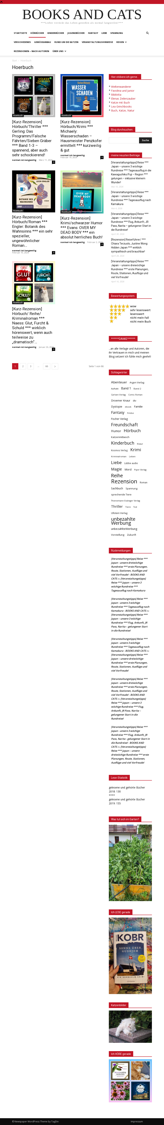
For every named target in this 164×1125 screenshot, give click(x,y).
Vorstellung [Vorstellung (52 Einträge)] (117, 534)
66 (46, 366)
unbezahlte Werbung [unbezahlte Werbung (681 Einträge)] (123, 521)
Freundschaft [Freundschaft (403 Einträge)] (124, 425)
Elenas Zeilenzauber (123, 98)
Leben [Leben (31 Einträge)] (132, 456)
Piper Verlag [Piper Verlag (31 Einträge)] (140, 469)
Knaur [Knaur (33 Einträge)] (140, 443)
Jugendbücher (76, 33)
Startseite (20, 33)
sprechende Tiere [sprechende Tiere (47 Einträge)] (121, 494)
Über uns (59, 51)
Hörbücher (37, 33)
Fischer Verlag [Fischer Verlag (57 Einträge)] (119, 419)
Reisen (121, 42)
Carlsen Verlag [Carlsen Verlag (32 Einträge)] (118, 394)
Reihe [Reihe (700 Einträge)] (117, 475)
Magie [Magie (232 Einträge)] (116, 469)
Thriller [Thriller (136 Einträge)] (117, 506)
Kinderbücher (55, 33)
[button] (147, 33)
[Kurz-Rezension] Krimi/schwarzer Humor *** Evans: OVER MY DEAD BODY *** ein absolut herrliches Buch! (81, 227)
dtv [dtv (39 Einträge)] (134, 400)
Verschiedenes (22, 42)
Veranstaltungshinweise (97, 42)
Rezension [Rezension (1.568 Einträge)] (124, 481)
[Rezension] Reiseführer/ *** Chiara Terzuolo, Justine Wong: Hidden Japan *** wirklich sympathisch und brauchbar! (129, 245)
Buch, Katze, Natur (122, 110)
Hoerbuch (18, 115)
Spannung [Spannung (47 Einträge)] (131, 488)
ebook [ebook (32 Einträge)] (128, 406)
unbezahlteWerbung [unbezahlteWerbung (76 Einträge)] (124, 529)
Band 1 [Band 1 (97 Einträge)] (126, 388)
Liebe (104, 33)
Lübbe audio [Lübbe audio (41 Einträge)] (131, 463)
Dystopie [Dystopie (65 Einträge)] (116, 406)
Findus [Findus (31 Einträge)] (130, 413)
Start (14, 60)
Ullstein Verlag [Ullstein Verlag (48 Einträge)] (119, 513)
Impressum (137, 1121)
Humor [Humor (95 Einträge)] (116, 431)
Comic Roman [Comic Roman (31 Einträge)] (135, 394)
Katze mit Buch (120, 102)
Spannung (116, 33)
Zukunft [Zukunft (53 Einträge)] (131, 534)
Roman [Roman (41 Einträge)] (143, 482)
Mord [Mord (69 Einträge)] (128, 469)
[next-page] (55, 366)
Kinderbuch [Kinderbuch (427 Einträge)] (122, 443)
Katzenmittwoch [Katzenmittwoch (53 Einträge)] (120, 437)
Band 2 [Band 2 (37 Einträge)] (137, 388)
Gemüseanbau (42, 42)
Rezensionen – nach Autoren (31, 51)
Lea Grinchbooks (121, 106)
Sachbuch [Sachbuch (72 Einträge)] (117, 488)
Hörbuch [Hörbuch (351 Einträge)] (132, 431)
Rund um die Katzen (66, 42)
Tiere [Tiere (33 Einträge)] (128, 506)
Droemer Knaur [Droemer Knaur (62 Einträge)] (120, 400)
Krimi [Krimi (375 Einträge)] (135, 450)
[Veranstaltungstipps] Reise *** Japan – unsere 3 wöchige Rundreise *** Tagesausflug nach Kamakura (131, 198)
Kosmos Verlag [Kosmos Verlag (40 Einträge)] (119, 450)
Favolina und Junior (122, 90)
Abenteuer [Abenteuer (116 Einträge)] (119, 382)
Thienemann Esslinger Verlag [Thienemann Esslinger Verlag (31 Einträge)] (125, 500)
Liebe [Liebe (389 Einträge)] (116, 462)
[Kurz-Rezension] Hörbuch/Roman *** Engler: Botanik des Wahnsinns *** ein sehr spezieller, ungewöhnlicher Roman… (32, 231)
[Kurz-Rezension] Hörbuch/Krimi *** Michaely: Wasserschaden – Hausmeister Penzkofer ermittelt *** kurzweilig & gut (81, 136)
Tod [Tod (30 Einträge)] (135, 507)
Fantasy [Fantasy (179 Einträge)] (118, 413)
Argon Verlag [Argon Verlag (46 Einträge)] (137, 382)
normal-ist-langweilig (24, 160)
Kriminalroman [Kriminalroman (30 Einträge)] (118, 456)
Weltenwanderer (121, 86)
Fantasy (93, 33)
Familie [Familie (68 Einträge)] (138, 406)
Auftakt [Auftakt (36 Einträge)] (114, 388)
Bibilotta (116, 94)
